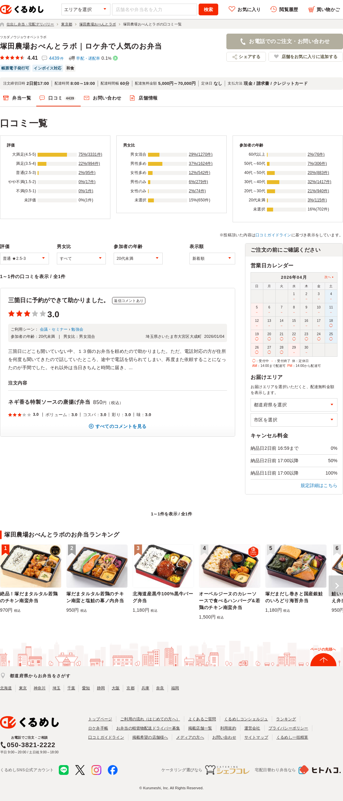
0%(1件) (85, 191)
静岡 (101, 688)
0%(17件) (86, 182)
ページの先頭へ (323, 649)
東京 (23, 688)
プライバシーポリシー (288, 728)
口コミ (62, 98)
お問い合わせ (107, 98)
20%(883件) (318, 172)
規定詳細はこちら (319, 485)
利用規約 (228, 728)
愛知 (86, 688)
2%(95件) (86, 172)
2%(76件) (316, 154)
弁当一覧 (21, 98)
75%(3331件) (90, 154)
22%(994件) (89, 163)
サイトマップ (256, 737)
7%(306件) (317, 163)
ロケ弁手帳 (98, 728)
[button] (336, 585)
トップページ (100, 719)
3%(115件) (317, 200)
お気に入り (249, 9)
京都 (130, 688)
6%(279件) (198, 182)
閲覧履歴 (288, 9)
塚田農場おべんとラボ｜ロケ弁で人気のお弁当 (81, 46)
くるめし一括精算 (292, 737)
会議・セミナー (54, 329)
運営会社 (252, 728)
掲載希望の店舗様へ (150, 737)
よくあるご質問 (202, 719)
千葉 (71, 688)
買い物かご (328, 9)
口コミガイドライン (273, 235)
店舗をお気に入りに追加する (309, 56)
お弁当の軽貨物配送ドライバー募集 (148, 728)
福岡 (175, 688)
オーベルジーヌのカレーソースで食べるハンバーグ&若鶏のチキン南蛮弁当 (229, 600)
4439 (56, 58)
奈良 (160, 688)
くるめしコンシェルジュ (246, 719)
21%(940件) (318, 191)
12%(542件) (199, 172)
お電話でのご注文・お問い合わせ (289, 41)
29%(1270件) (201, 154)
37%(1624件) (201, 163)
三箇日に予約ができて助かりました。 (58, 300)
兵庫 (145, 688)
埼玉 (56, 688)
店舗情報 (148, 98)
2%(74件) (197, 191)
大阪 (116, 688)
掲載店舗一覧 (200, 728)
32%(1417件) (320, 182)
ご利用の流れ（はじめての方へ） (150, 719)
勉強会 (77, 329)
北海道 (6, 688)
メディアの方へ (190, 737)
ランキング (286, 719)
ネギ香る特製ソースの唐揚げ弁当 (49, 402)
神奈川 (40, 688)
